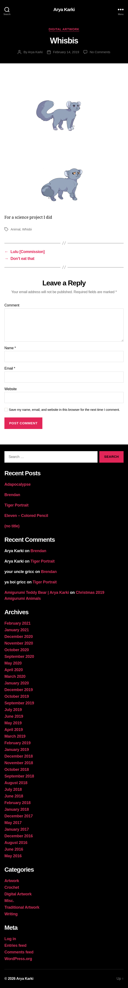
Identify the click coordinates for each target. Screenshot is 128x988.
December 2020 (18, 636)
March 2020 (14, 676)
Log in (10, 939)
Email (9, 368)
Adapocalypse (17, 484)
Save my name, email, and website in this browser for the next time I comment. (64, 409)
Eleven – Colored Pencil (26, 515)
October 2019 (16, 696)
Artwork (11, 881)
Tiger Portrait (16, 505)
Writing (11, 914)
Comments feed (19, 952)
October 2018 (16, 769)
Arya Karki (64, 9)
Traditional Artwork (21, 907)
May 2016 (13, 856)
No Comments (100, 52)
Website (10, 389)
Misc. (9, 900)
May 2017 (13, 822)
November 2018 (18, 763)
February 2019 (17, 743)
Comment (11, 305)
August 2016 (15, 842)
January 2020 (16, 683)
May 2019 (13, 723)
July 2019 (13, 709)
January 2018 (16, 809)
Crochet (11, 887)
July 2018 (13, 789)
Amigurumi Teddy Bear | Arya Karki (36, 592)
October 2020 (16, 650)
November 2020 (18, 643)
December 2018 (18, 756)
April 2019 (13, 729)
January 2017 (16, 829)
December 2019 (18, 690)
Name (10, 348)
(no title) (11, 526)
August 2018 (15, 783)
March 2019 (14, 736)
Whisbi (27, 229)
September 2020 (19, 656)
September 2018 (19, 776)
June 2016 (13, 849)
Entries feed (15, 945)
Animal (15, 229)
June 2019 (13, 716)
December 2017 (18, 816)
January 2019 (16, 749)
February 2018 (17, 803)
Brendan (12, 495)
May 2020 (13, 663)
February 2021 (17, 623)
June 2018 (13, 796)
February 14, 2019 (66, 52)
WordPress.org (18, 959)
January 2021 (16, 630)
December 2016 (18, 836)
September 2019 (19, 703)
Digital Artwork (64, 29)
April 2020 (13, 670)
